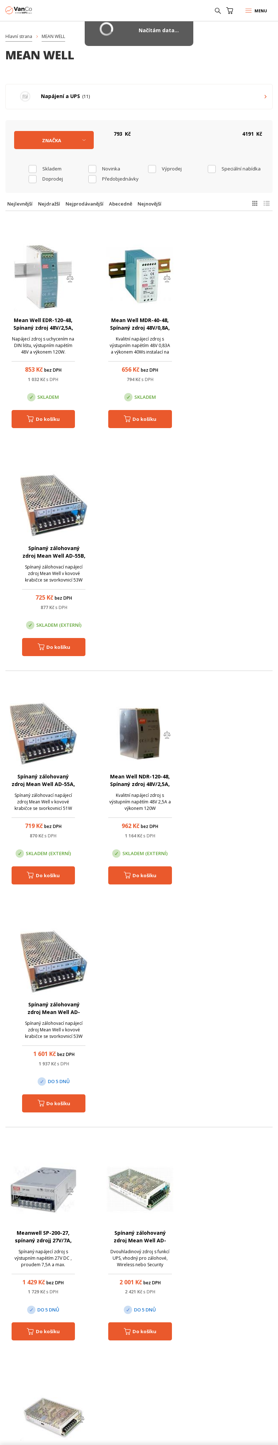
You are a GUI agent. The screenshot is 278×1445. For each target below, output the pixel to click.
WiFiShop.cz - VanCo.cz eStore (32, 10)
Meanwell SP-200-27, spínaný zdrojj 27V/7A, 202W (42, 784)
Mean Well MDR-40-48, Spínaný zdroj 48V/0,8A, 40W (139, 328)
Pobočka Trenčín (209, 1324)
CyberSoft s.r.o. (111, 1433)
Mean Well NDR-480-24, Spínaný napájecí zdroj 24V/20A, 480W (43, 1013)
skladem (52, 168)
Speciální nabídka (241, 168)
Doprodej (52, 179)
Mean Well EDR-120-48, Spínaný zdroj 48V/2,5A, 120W (43, 328)
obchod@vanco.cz (146, 1200)
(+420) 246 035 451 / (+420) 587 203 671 (146, 1190)
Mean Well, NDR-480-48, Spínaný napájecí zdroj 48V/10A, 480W (138, 1013)
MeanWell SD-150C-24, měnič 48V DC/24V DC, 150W (235, 784)
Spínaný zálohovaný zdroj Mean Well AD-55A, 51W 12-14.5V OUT (42, 556)
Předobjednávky (120, 179)
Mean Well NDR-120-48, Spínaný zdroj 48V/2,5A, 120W (139, 556)
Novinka (111, 168)
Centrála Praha (33, 1324)
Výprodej (172, 168)
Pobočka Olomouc (124, 1324)
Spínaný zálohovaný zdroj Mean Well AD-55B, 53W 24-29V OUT (235, 328)
